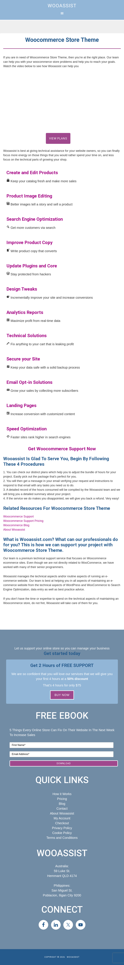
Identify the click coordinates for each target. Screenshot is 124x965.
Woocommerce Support (18, 516)
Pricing (62, 799)
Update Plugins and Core (31, 266)
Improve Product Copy (29, 242)
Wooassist (62, 5)
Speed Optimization (26, 429)
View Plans (58, 138)
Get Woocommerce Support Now (62, 448)
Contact (62, 808)
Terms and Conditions (62, 837)
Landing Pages (21, 405)
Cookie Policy (62, 833)
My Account (62, 818)
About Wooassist (14, 529)
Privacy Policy (62, 828)
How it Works (61, 794)
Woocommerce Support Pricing (23, 520)
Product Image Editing (29, 196)
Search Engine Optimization (34, 219)
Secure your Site (23, 359)
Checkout (62, 823)
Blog (62, 803)
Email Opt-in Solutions (29, 382)
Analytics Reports (24, 312)
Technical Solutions (26, 335)
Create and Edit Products (32, 172)
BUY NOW (62, 695)
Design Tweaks (21, 289)
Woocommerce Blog (16, 525)
